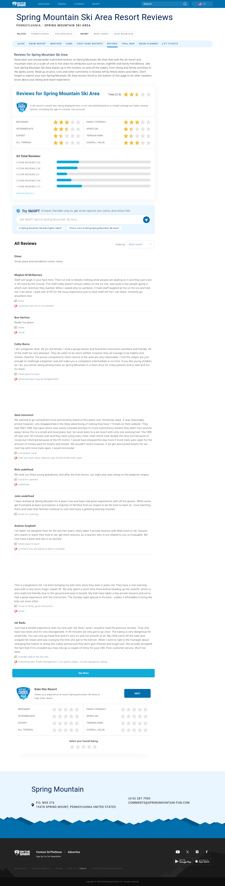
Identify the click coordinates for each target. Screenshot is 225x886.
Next (137, 693)
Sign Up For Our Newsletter (48, 856)
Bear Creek (101, 34)
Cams (69, 44)
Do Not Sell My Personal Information (107, 868)
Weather (44, 3)
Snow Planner (148, 44)
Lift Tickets (170, 44)
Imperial (82, 868)
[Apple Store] (202, 861)
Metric (76, 868)
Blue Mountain (123, 34)
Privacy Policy (20, 868)
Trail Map (128, 44)
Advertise (74, 852)
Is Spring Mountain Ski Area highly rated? (40, 228)
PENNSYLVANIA (28, 25)
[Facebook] (207, 852)
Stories (79, 3)
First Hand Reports (90, 44)
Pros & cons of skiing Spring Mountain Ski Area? (94, 228)
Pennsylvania (40, 34)
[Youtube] (178, 852)
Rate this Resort (25, 193)
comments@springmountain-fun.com (159, 802)
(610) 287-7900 (139, 798)
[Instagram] (197, 852)
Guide (21, 44)
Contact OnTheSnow (49, 852)
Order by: (121, 244)
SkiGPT (96, 3)
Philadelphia (63, 34)
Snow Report (37, 44)
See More (83, 673)
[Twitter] (187, 852)
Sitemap (59, 868)
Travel (61, 3)
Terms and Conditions (40, 868)
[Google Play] (183, 861)
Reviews (112, 44)
